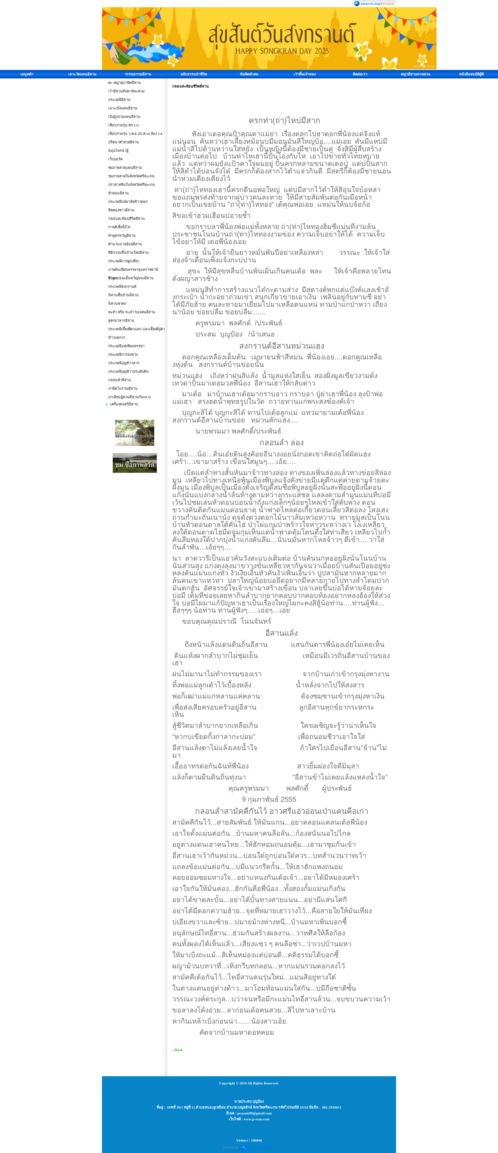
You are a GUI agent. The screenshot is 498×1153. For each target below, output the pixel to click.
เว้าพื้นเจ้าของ (305, 74)
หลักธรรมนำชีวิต (193, 74)
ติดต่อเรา (360, 74)
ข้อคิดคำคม (249, 74)
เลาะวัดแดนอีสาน (82, 74)
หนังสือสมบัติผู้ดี (471, 74)
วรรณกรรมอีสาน (137, 74)
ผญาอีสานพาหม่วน (415, 74)
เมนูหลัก (26, 74)
